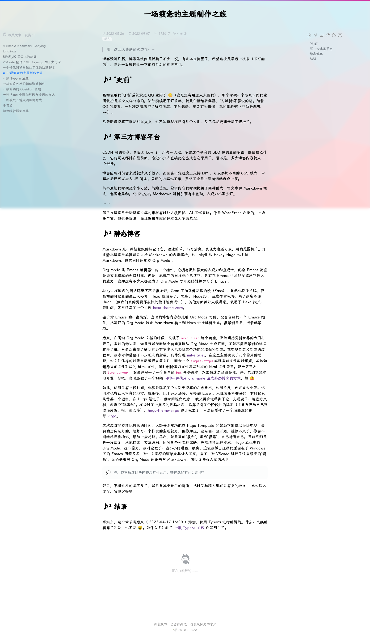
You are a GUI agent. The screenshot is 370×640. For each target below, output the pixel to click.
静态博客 (316, 54)
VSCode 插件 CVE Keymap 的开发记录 (33, 62)
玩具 (107, 38)
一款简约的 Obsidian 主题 (23, 89)
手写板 (9, 105)
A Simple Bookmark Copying (25, 46)
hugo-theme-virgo (163, 410)
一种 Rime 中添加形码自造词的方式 (30, 95)
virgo (112, 416)
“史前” (314, 44)
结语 (313, 59)
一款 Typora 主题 (17, 78)
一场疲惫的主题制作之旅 (26, 73)
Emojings (10, 51)
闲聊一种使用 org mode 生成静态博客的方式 (202, 378)
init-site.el (196, 355)
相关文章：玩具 (20, 35)
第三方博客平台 (321, 49)
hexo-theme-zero (168, 307)
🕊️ (175, 630)
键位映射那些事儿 (17, 111)
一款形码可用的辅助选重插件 (25, 84)
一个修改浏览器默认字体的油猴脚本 (30, 67)
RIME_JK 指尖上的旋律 (21, 57)
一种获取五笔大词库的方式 (23, 100)
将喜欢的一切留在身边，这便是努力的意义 (185, 624)
